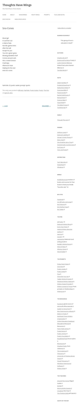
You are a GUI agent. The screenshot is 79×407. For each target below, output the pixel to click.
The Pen (46, 90)
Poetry (41, 90)
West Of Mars (61, 247)
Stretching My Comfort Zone (66, 145)
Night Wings (35, 15)
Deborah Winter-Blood (64, 224)
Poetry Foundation (63, 336)
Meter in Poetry (62, 314)
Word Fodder (61, 252)
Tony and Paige (62, 150)
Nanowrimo (23, 15)
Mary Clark (60, 140)
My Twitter (60, 209)
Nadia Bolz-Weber (63, 88)
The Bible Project (62, 105)
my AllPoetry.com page (64, 202)
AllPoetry (21, 90)
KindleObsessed (62, 180)
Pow (58, 274)
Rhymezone (61, 344)
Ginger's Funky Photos (64, 137)
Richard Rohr (61, 98)
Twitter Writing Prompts (64, 279)
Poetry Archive (61, 334)
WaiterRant (60, 165)
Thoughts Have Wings (16, 5)
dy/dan (59, 386)
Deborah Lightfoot (63, 135)
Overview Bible (62, 90)
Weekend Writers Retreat (65, 281)
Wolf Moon (6, 19)
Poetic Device (61, 331)
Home (4, 15)
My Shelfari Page (62, 207)
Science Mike (61, 100)
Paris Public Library (63, 329)
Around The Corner (63, 381)
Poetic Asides (34, 90)
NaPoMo (27, 90)
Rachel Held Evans (63, 95)
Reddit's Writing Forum (64, 244)
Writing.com (60, 291)
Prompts (47, 15)
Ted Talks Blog (61, 162)
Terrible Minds (61, 70)
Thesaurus (60, 354)
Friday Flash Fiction (63, 264)
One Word (60, 267)
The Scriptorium (62, 351)
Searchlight (60, 103)
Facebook (60, 199)
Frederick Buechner (63, 85)
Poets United (61, 272)
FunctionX (60, 304)
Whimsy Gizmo (62, 249)
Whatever (60, 167)
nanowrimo (60, 239)
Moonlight (46, 106)
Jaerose (59, 234)
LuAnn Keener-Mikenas (64, 63)
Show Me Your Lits (63, 276)
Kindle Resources (20, 19)
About (12, 15)
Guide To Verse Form (63, 309)
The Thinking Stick (62, 393)
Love (5, 106)
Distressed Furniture (63, 60)
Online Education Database (65, 321)
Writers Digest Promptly (64, 284)
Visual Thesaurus (62, 361)
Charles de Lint (62, 58)
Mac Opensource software (65, 311)
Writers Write (61, 368)
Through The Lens (63, 120)
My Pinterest (61, 204)
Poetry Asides (61, 269)
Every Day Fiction (62, 227)
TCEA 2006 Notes (59, 15)
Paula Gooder (61, 93)
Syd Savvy (60, 147)
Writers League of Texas (65, 286)
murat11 (59, 237)
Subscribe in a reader (64, 28)
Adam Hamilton (62, 83)
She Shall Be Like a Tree (64, 142)
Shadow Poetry (62, 346)
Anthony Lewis (61, 132)
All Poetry (60, 222)
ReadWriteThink (62, 339)
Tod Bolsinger (61, 108)
